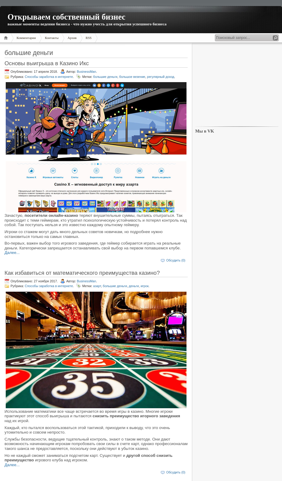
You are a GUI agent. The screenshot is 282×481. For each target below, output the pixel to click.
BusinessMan (86, 71)
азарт (97, 286)
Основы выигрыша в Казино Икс (47, 63)
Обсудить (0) (175, 260)
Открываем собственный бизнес (66, 16)
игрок (145, 286)
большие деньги (105, 77)
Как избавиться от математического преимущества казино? (82, 273)
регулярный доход (160, 77)
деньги (134, 286)
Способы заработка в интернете (49, 77)
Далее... (12, 252)
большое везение (132, 77)
